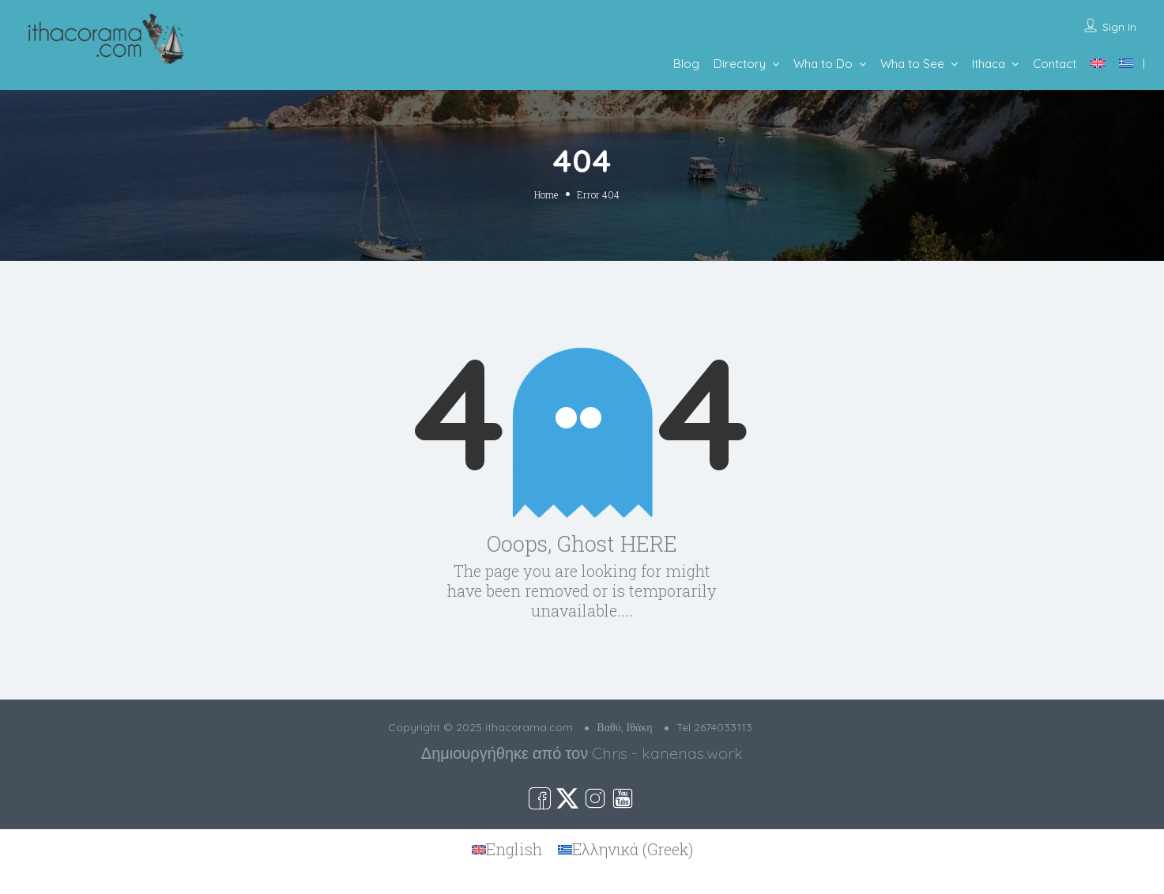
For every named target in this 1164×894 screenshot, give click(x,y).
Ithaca (988, 63)
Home (546, 194)
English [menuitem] (514, 849)
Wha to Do (823, 63)
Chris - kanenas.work (667, 753)
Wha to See (912, 63)
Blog (686, 63)
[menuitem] (1098, 63)
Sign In (1119, 27)
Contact (1054, 63)
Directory (740, 63)
